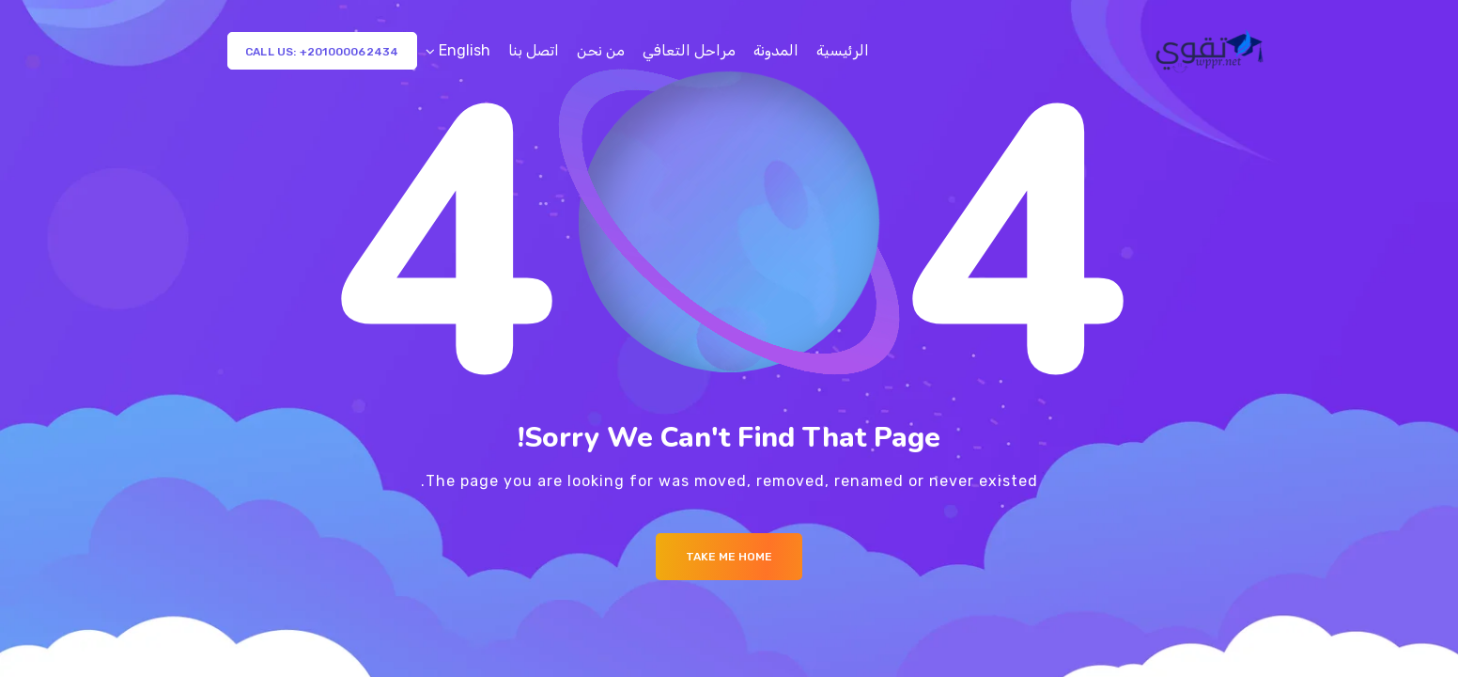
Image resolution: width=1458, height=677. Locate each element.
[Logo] (1211, 50)
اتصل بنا (533, 50)
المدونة (776, 50)
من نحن (601, 50)
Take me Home (729, 556)
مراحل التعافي (689, 50)
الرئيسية (842, 50)
